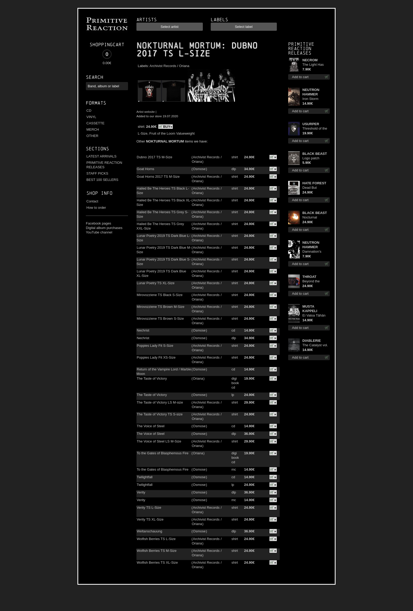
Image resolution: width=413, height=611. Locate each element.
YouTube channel (99, 232)
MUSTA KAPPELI (309, 308)
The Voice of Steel (151, 426)
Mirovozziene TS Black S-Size (160, 295)
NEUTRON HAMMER (310, 92)
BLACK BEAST (314, 154)
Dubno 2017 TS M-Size (154, 157)
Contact (92, 201)
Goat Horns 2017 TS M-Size (158, 177)
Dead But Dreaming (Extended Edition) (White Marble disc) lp (313, 188)
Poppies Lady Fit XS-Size (156, 357)
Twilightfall (145, 477)
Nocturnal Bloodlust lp (311, 217)
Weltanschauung (149, 531)
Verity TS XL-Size (150, 519)
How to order (96, 208)
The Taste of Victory (152, 378)
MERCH (92, 129)
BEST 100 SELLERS (102, 180)
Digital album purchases (104, 228)
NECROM (310, 60)
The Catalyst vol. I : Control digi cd (315, 345)
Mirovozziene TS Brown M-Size (160, 307)
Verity (141, 492)
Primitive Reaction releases (301, 48)
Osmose (199, 169)
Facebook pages (98, 223)
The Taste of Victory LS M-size (160, 402)
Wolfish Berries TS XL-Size (157, 562)
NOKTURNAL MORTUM (178, 45)
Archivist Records (163, 66)
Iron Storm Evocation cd (312, 99)
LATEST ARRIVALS (101, 156)
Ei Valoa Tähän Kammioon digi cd (316, 315)
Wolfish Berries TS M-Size (156, 551)
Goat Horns (145, 169)
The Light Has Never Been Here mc (315, 65)
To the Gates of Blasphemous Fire (163, 453)
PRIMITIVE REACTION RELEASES (104, 165)
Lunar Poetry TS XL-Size (156, 283)
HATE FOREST (314, 183)
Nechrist (143, 330)
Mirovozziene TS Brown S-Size (160, 318)
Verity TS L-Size (149, 508)
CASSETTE (95, 123)
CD (88, 111)
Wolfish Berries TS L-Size (156, 539)
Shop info (99, 193)
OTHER (92, 136)
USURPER (310, 124)
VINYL (91, 117)
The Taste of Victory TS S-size (160, 414)
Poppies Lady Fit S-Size (155, 346)
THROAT (309, 277)
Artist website (145, 111)
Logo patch (310, 158)
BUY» (167, 127)
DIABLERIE (311, 341)
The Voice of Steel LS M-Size (159, 441)
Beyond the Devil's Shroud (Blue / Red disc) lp (315, 281)
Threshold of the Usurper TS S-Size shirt (314, 128)
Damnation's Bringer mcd (311, 252)
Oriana (184, 66)
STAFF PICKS (97, 173)
